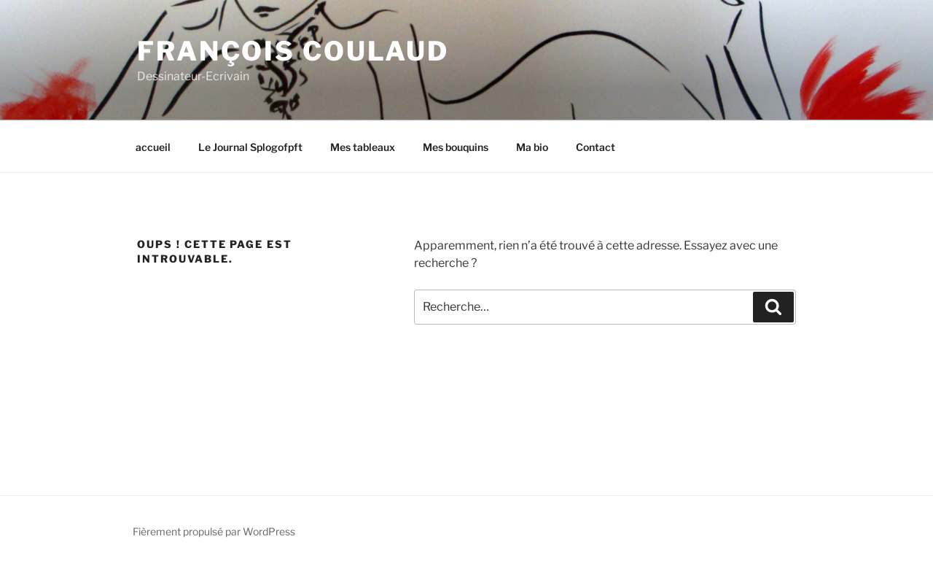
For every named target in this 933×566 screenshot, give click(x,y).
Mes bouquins (455, 147)
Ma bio (532, 147)
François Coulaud (293, 51)
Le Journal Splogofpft (250, 147)
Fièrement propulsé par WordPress (214, 531)
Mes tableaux (362, 147)
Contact (595, 147)
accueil (153, 147)
